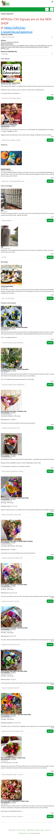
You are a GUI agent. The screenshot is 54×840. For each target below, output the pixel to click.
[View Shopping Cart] (52, 9)
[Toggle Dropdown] (47, 9)
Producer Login (39, 830)
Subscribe (50, 98)
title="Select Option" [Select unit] (23, 257)
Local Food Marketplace (33, 833)
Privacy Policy (12, 830)
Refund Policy (30, 830)
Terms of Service (21, 830)
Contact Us (48, 830)
